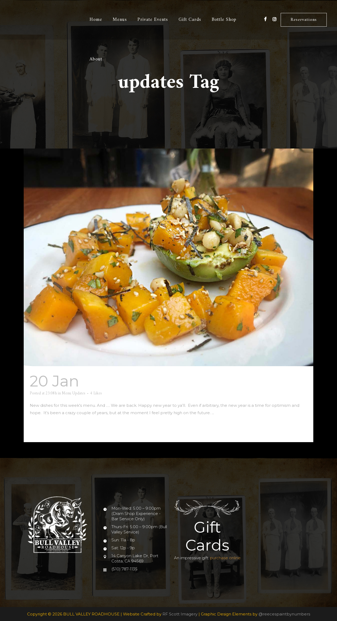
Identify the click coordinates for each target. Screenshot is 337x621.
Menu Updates (73, 393)
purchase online (225, 557)
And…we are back (150, 381)
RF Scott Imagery (179, 614)
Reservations (303, 20)
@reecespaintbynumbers (284, 614)
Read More (42, 428)
